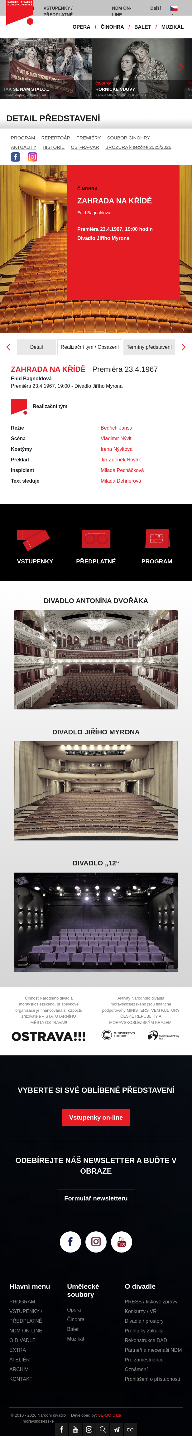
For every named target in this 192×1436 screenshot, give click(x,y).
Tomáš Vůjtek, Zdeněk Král (24, 95)
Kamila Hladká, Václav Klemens (120, 95)
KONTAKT (20, 1379)
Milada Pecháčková (122, 470)
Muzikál (75, 1338)
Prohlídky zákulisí (144, 1330)
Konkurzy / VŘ (140, 1311)
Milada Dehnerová (121, 481)
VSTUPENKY (35, 561)
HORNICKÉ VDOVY (115, 89)
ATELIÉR (19, 1359)
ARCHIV (18, 1369)
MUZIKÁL (172, 27)
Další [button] (156, 8)
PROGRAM (23, 137)
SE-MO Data (109, 1415)
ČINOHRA (112, 27)
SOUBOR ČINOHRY (128, 137)
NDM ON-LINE (25, 1330)
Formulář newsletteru (95, 1198)
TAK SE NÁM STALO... (26, 89)
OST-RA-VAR (85, 147)
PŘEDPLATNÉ (96, 561)
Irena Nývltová (116, 449)
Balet (72, 1329)
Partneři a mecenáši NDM (153, 1350)
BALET (142, 27)
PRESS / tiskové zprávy (151, 1301)
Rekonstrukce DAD (146, 1340)
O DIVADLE (22, 1340)
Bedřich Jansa (116, 428)
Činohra (75, 1319)
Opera (74, 1309)
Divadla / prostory (144, 1321)
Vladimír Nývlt (116, 438)
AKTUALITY (23, 147)
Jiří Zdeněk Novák (121, 459)
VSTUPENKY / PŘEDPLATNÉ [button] (58, 11)
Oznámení (136, 1369)
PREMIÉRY (88, 137)
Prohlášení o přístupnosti (152, 1379)
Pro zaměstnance (144, 1359)
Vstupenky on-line (96, 1117)
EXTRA (17, 1350)
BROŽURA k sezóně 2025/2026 (138, 147)
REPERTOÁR (55, 137)
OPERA (81, 27)
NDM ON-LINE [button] (121, 11)
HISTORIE (54, 147)
